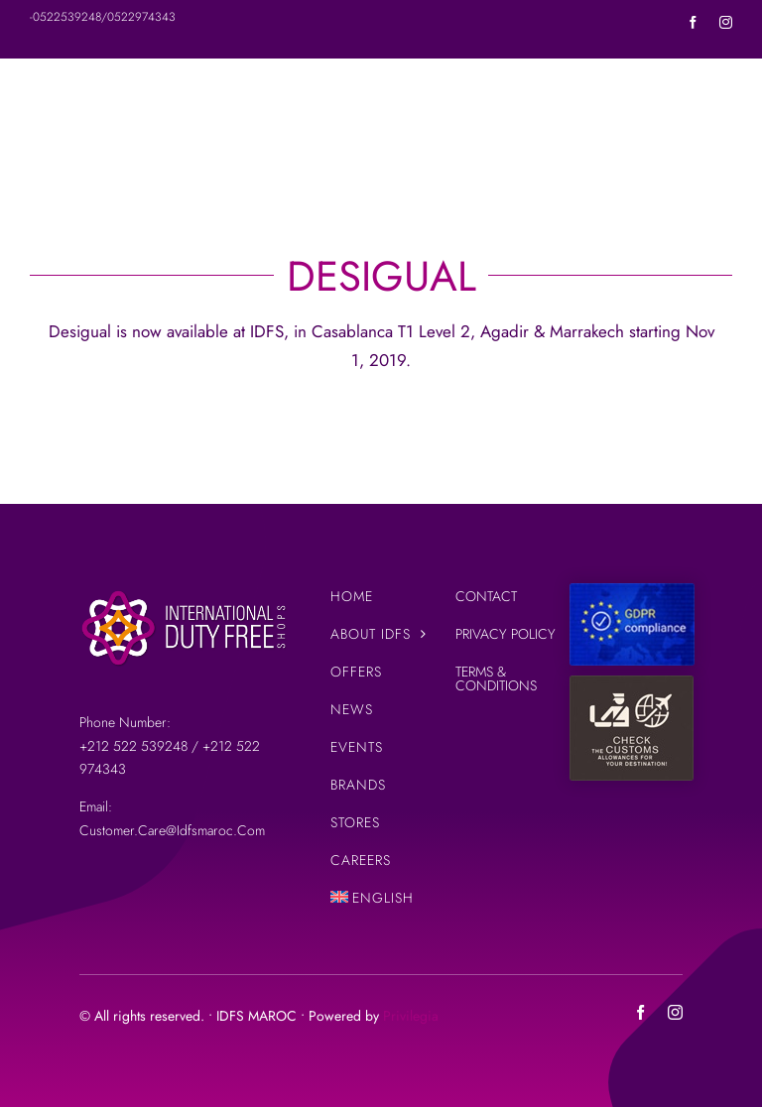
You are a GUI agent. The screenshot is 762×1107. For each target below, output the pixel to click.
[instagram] (725, 22)
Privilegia (411, 1016)
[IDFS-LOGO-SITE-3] (183, 591)
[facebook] (693, 22)
